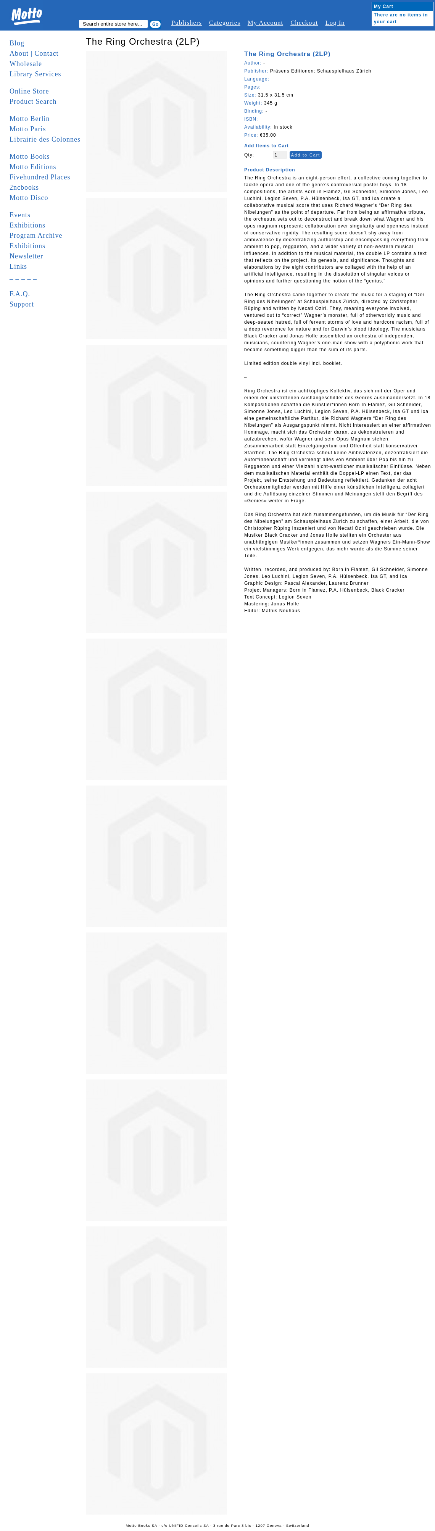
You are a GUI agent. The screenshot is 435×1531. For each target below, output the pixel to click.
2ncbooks (24, 187)
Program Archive (36, 235)
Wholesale (26, 64)
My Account (265, 22)
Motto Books (30, 156)
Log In (335, 22)
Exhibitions (27, 225)
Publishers (186, 22)
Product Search (33, 101)
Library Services (35, 74)
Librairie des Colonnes (45, 139)
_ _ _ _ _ (23, 277)
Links (18, 266)
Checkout (304, 22)
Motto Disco (29, 198)
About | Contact (34, 53)
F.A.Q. (20, 294)
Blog (17, 43)
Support (22, 304)
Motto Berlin (30, 119)
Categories (224, 22)
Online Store (29, 91)
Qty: (249, 155)
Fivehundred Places (40, 177)
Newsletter (26, 256)
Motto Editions (33, 167)
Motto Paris (28, 129)
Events (20, 215)
